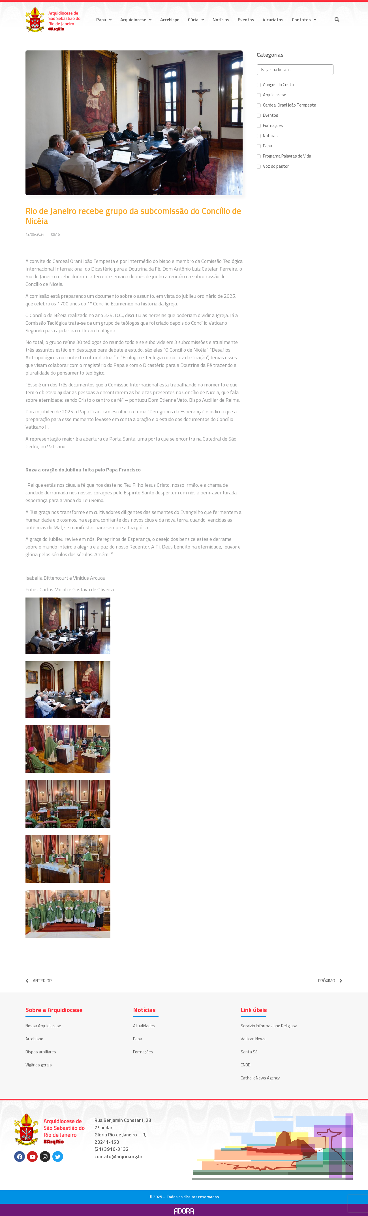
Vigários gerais (38, 1065)
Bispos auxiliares (40, 1052)
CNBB (246, 1065)
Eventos (246, 19)
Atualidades (144, 1025)
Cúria (196, 19)
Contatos (304, 19)
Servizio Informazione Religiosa (269, 1025)
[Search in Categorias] (295, 69)
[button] (336, 19)
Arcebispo (169, 19)
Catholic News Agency (260, 1078)
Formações (143, 1052)
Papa (104, 19)
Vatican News (253, 1039)
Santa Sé (249, 1052)
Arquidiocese (136, 19)
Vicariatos (273, 19)
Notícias (221, 19)
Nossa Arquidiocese (43, 1025)
